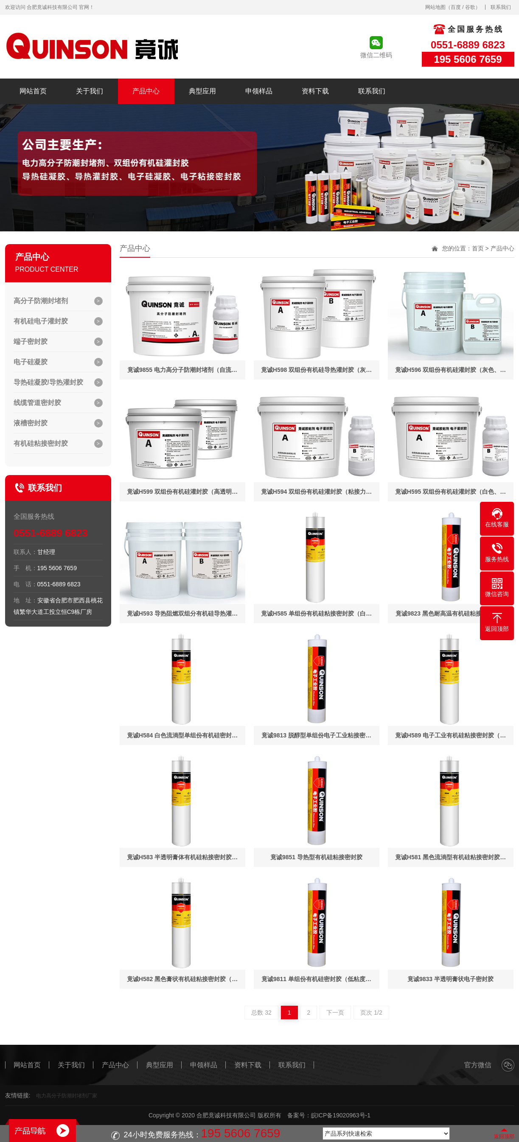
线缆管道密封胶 (37, 402)
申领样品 (258, 91)
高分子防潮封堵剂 (41, 300)
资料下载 (315, 91)
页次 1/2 (371, 1012)
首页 (478, 248)
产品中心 (146, 91)
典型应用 (202, 91)
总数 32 (261, 1012)
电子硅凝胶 (31, 362)
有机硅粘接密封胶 (41, 443)
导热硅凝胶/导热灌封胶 (48, 382)
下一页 (335, 1012)
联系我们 (501, 7)
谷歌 (470, 7)
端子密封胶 (31, 341)
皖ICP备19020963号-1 (340, 1115)
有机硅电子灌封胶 (41, 321)
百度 (456, 7)
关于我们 (89, 91)
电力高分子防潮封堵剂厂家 (66, 1096)
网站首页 (33, 91)
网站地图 (435, 7)
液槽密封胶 (31, 423)
